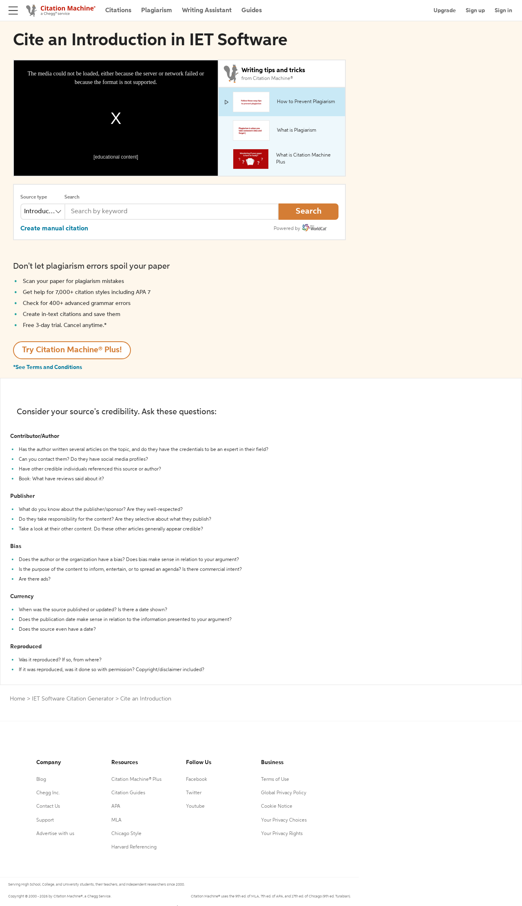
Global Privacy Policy (283, 793)
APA (115, 806)
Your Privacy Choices (284, 820)
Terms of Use (275, 779)
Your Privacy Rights (282, 833)
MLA (116, 820)
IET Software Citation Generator (73, 699)
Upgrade (445, 10)
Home (17, 699)
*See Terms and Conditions (47, 367)
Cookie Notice (276, 806)
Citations (118, 10)
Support (45, 820)
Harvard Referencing (134, 847)
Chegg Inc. (48, 793)
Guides (251, 10)
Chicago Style (126, 833)
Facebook (196, 779)
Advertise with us (55, 833)
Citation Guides (128, 793)
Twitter (193, 793)
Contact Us (48, 806)
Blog (41, 779)
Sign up (475, 10)
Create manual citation (54, 228)
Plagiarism (156, 10)
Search (72, 197)
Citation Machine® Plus (136, 779)
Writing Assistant (207, 10)
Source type (33, 197)
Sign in (503, 10)
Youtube (195, 806)
